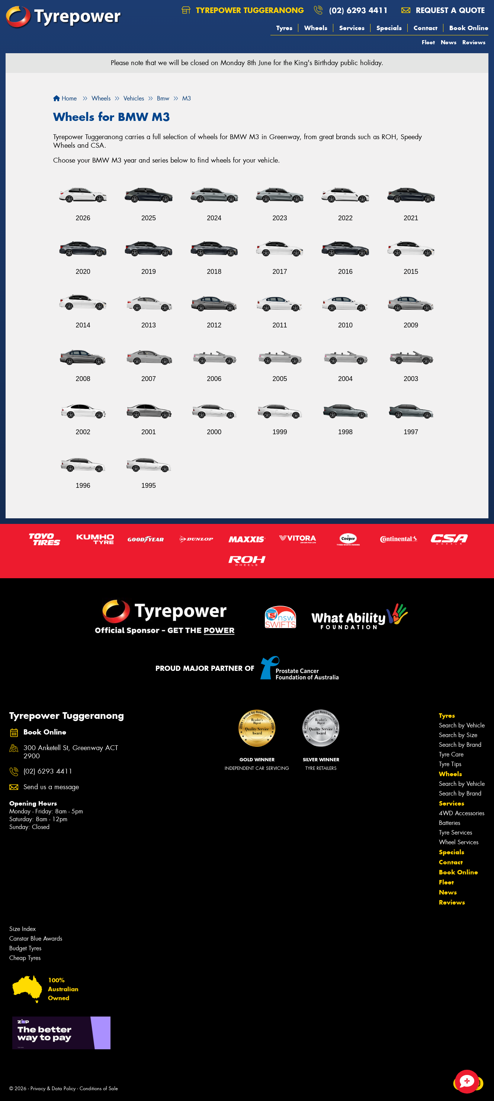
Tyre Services (455, 832)
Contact (425, 28)
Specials (389, 28)
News (448, 42)
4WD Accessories (461, 813)
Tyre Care (451, 754)
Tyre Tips (450, 764)
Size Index (22, 929)
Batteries (449, 823)
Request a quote (443, 10)
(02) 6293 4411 (358, 10)
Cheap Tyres (25, 958)
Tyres (284, 28)
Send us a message (51, 787)
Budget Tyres (25, 948)
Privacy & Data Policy (53, 1088)
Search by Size (458, 735)
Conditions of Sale (99, 1088)
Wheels (315, 28)
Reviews (473, 42)
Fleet (428, 42)
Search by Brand (460, 745)
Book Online (468, 28)
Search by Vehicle (462, 725)
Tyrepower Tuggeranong (243, 10)
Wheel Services (458, 842)
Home (65, 98)
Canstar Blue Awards (35, 938)
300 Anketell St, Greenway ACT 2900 (70, 752)
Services (352, 28)
